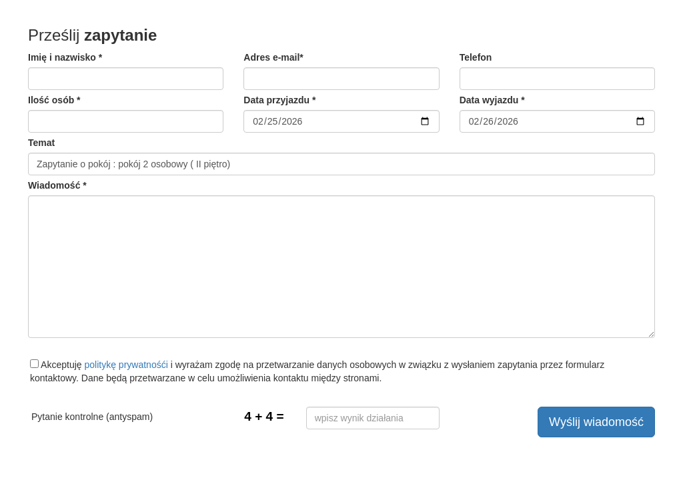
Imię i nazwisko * (65, 57)
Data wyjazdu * (492, 100)
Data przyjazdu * (279, 100)
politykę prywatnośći (126, 364)
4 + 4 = (263, 416)
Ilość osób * (54, 100)
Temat (41, 142)
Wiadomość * (57, 185)
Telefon (476, 57)
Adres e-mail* (273, 57)
